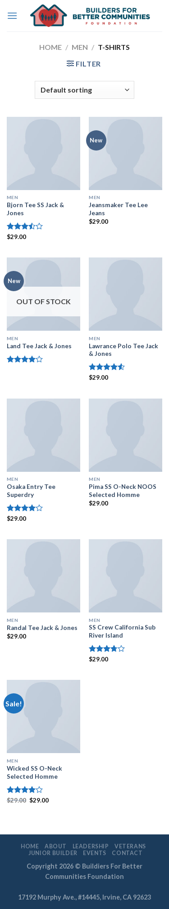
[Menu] (12, 15)
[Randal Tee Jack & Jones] (43, 575)
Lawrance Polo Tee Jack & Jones (123, 350)
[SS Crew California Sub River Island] (125, 575)
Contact (127, 853)
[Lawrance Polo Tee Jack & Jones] (125, 294)
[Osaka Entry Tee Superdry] (43, 435)
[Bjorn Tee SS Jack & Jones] (43, 153)
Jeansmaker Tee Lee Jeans (118, 209)
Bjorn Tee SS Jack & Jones (35, 209)
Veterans (130, 846)
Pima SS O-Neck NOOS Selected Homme (122, 490)
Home (50, 47)
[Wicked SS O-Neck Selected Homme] (43, 716)
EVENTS (94, 853)
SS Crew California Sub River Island (122, 631)
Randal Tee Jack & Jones (42, 627)
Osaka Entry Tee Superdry (31, 490)
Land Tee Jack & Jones (39, 346)
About (56, 846)
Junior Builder (53, 853)
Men (80, 47)
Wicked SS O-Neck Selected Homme (34, 772)
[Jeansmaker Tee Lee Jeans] (125, 153)
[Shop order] (84, 90)
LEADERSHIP (91, 846)
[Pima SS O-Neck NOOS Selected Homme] (125, 435)
